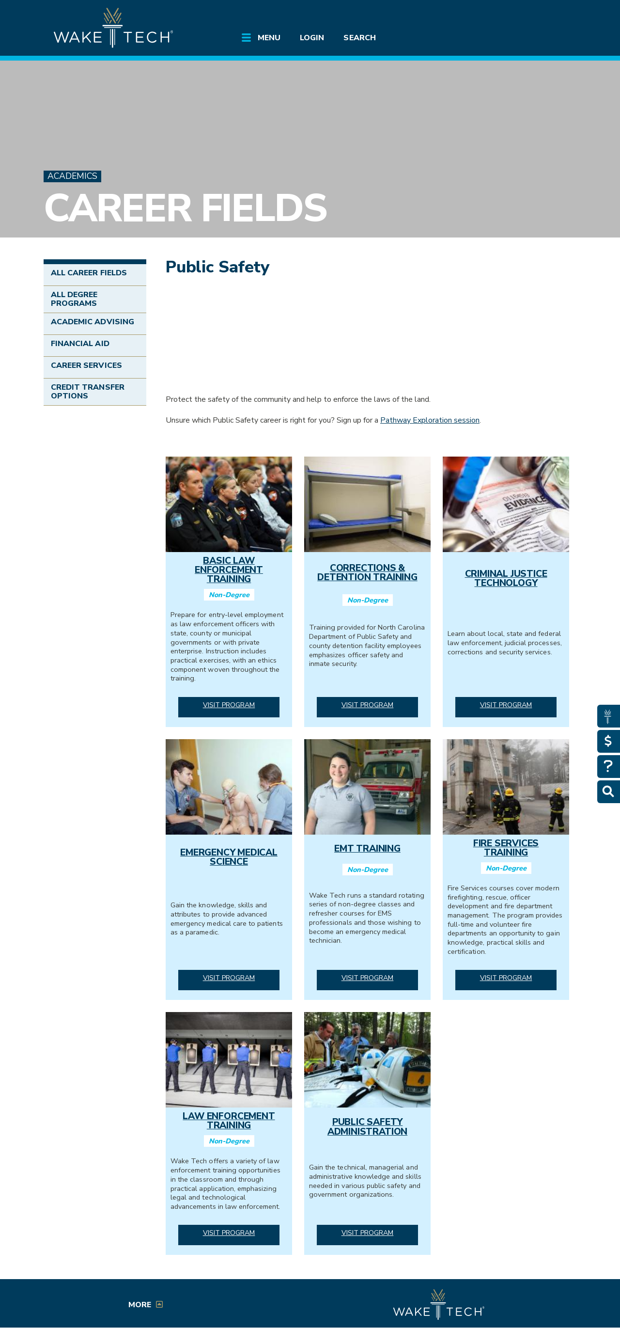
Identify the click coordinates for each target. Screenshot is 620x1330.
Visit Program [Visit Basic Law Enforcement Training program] (229, 705)
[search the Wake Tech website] (520, 15)
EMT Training (367, 848)
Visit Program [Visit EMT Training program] (367, 977)
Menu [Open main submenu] (269, 37)
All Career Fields (89, 273)
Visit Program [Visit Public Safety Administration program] (367, 1232)
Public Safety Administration (367, 1127)
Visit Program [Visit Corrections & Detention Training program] (367, 705)
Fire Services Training (506, 848)
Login (312, 37)
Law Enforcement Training (229, 1121)
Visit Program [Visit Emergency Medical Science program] (229, 977)
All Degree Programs (74, 299)
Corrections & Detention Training (367, 573)
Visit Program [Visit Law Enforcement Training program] (229, 1232)
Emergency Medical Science (229, 857)
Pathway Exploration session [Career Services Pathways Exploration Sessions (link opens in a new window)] (430, 420)
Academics (72, 176)
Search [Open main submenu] (359, 37)
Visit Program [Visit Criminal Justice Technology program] (506, 705)
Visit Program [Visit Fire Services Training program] (506, 977)
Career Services (86, 365)
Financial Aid (80, 343)
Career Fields (185, 208)
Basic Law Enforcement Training (229, 570)
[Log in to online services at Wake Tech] (548, 15)
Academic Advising (92, 322)
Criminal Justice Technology (506, 578)
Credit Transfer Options (87, 391)
